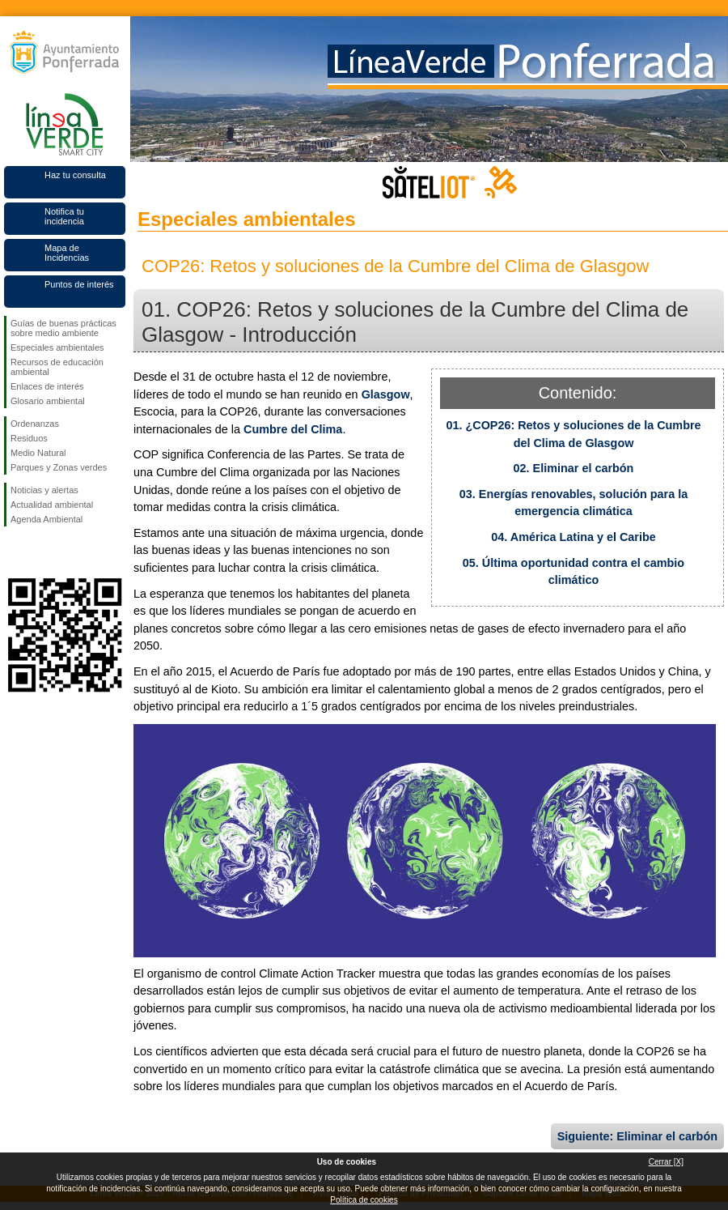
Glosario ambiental (48, 401)
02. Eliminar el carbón (574, 468)
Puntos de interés (79, 284)
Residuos (29, 438)
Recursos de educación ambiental (57, 367)
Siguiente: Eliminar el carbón (637, 1136)
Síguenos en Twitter (40, 552)
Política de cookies (363, 1199)
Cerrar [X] (666, 1161)
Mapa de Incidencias (66, 252)
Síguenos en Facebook (13, 552)
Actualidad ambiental (52, 504)
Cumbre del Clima (292, 429)
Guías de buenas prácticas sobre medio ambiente (63, 328)
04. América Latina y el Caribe (573, 536)
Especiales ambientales (57, 347)
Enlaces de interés (47, 386)
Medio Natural (38, 453)
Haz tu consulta (75, 175)
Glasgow (386, 394)
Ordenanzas (35, 423)
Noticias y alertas (44, 490)
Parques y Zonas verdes (59, 467)
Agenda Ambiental (47, 519)
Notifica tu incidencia (64, 216)
